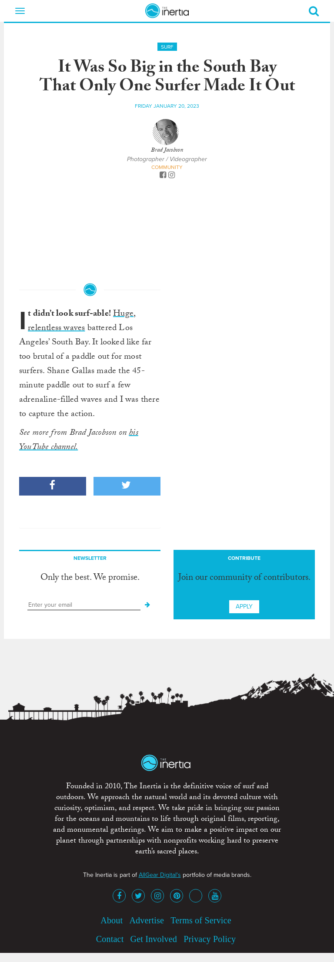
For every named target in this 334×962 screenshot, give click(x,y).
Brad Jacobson (167, 150)
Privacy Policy (210, 939)
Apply (244, 606)
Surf (167, 47)
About (111, 920)
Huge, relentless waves (82, 321)
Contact (110, 939)
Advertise (146, 920)
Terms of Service (200, 920)
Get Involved (153, 939)
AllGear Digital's (160, 875)
